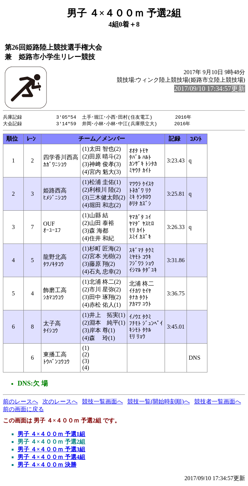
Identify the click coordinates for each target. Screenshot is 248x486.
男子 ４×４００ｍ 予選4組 (51, 458)
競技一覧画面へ (102, 402)
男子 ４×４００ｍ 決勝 (47, 465)
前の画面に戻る (23, 410)
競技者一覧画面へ (217, 402)
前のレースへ (20, 402)
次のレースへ (60, 402)
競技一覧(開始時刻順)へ (158, 402)
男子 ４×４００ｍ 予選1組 (51, 435)
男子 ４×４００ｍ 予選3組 (51, 450)
